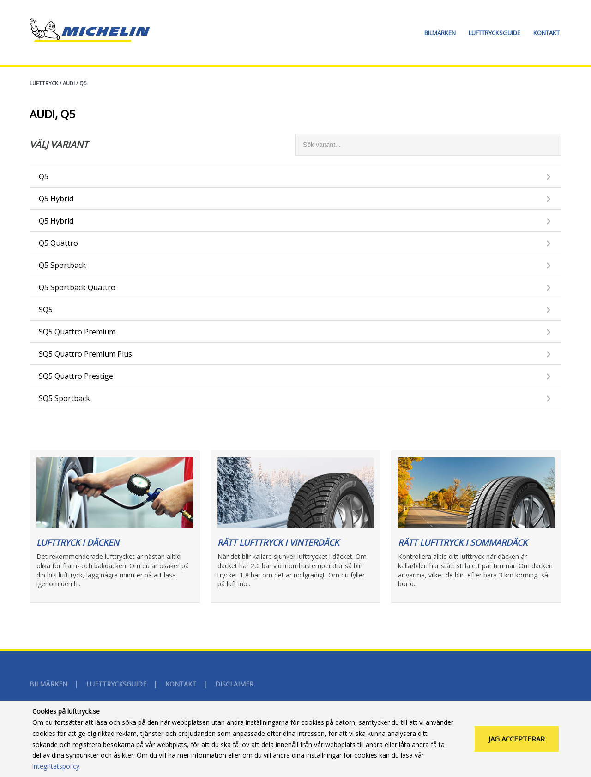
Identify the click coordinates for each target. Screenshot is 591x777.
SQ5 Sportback (64, 398)
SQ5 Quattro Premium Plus (85, 354)
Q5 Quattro (58, 243)
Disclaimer (234, 684)
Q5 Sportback (62, 265)
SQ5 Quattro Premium (77, 332)
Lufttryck (44, 82)
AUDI (69, 82)
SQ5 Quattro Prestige (76, 376)
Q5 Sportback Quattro (77, 287)
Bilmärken (440, 33)
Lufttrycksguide (494, 33)
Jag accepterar (516, 744)
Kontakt (546, 33)
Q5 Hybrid (56, 199)
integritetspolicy (55, 772)
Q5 (82, 82)
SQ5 (46, 309)
